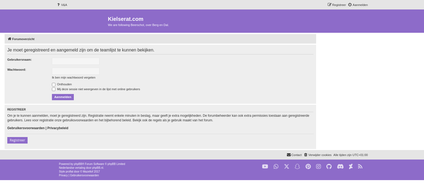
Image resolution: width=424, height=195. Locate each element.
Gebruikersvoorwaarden (77, 128)
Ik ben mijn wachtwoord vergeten (125, 77)
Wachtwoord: (68, 69)
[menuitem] (61, 5)
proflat (69, 171)
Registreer (69, 140)
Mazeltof (88, 171)
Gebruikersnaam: (71, 59)
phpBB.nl (97, 167)
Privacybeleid (109, 128)
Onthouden (114, 84)
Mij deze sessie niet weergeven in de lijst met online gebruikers (148, 89)
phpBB (78, 163)
